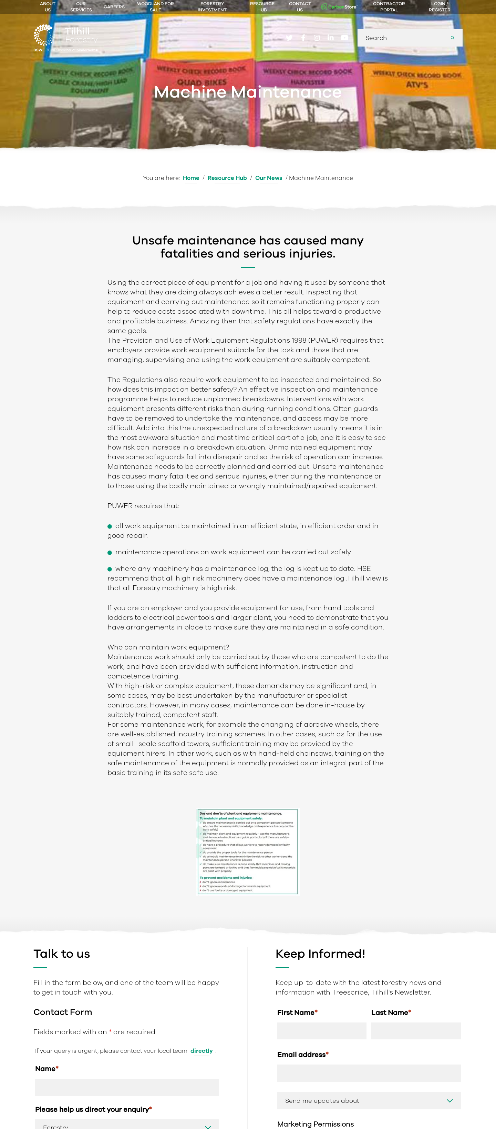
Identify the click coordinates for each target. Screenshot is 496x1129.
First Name (297, 1012)
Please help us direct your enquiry (93, 1109)
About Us (47, 7)
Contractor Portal (389, 7)
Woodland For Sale (155, 7)
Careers (114, 7)
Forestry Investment (212, 7)
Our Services (81, 7)
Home (191, 178)
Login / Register (440, 7)
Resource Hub (262, 7)
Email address (303, 1054)
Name (47, 1068)
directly (201, 1051)
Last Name (391, 1012)
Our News (268, 178)
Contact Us (300, 7)
